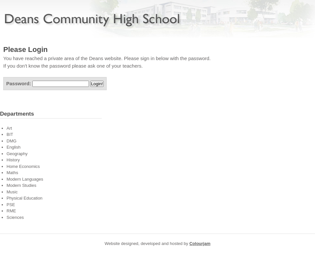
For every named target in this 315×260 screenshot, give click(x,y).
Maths (12, 172)
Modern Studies (21, 185)
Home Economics (23, 166)
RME (11, 210)
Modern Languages (25, 179)
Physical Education (25, 198)
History (13, 159)
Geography (17, 153)
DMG (11, 140)
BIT (10, 134)
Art (9, 128)
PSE (11, 204)
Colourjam (199, 243)
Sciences (15, 217)
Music (12, 191)
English (14, 147)
